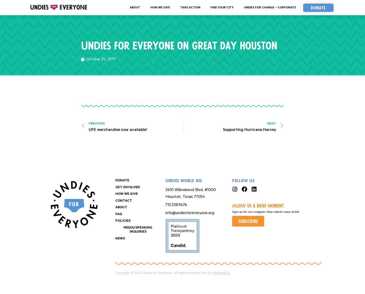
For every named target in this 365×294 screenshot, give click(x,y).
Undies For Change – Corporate (270, 7)
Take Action (190, 7)
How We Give (160, 7)
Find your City (222, 7)
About (135, 7)
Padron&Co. (221, 273)
